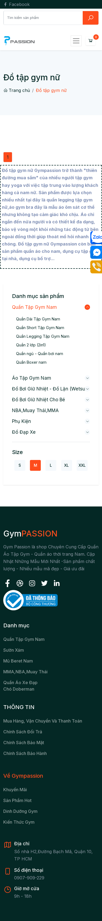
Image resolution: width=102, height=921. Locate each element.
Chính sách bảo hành (25, 753)
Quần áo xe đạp (20, 682)
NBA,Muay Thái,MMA (35, 410)
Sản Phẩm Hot (17, 800)
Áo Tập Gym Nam (31, 378)
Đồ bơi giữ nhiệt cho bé (38, 399)
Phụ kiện (21, 421)
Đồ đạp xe (24, 432)
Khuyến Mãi (15, 789)
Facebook (16, 4)
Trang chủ (16, 90)
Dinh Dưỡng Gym (20, 811)
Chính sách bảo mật (23, 742)
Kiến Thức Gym (19, 822)
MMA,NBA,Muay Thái (25, 671)
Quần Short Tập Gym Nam (40, 327)
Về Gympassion (23, 776)
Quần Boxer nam (31, 362)
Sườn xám (13, 650)
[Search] (43, 17)
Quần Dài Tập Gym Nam (38, 319)
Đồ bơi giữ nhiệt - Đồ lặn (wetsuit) (50, 389)
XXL (82, 465)
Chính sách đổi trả (22, 731)
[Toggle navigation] (76, 40)
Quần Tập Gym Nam (34, 307)
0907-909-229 (29, 877)
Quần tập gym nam (24, 639)
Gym (30, 533)
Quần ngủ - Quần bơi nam (39, 353)
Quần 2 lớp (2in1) (31, 345)
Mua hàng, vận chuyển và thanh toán (42, 721)
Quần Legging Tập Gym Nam (42, 336)
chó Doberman (18, 689)
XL (66, 465)
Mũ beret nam (18, 661)
